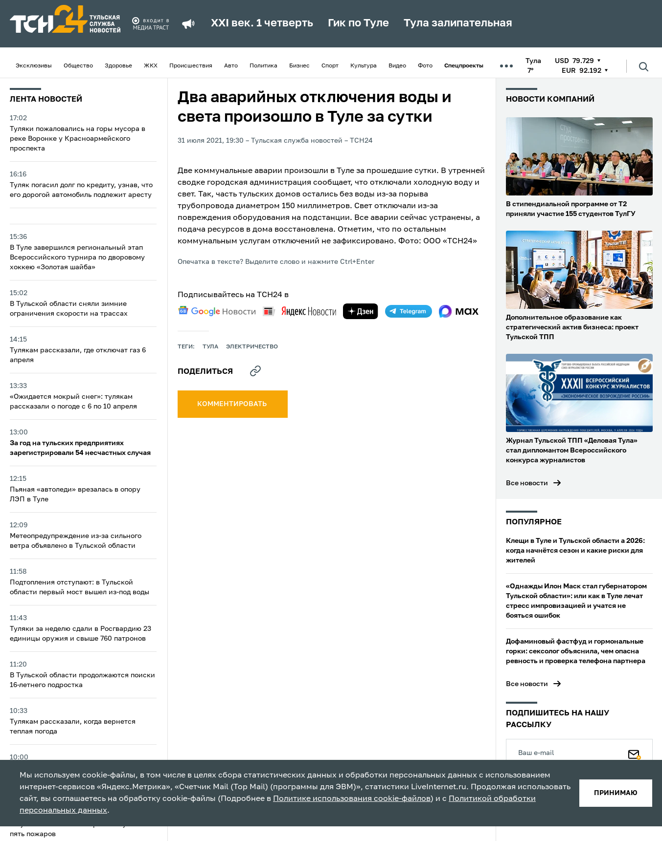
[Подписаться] (634, 752)
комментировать (232, 404)
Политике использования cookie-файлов (352, 799)
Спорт (330, 66)
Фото (425, 66)
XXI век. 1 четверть (262, 23)
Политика (263, 66)
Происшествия (190, 66)
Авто (231, 66)
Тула (210, 347)
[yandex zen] (360, 311)
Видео (397, 66)
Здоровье (118, 66)
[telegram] (408, 311)
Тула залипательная (458, 23)
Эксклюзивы (34, 66)
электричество (252, 347)
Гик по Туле (358, 23)
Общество (78, 66)
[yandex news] (299, 311)
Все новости (527, 483)
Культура (363, 66)
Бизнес (299, 66)
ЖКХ (151, 66)
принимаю (616, 793)
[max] (459, 311)
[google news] (217, 311)
